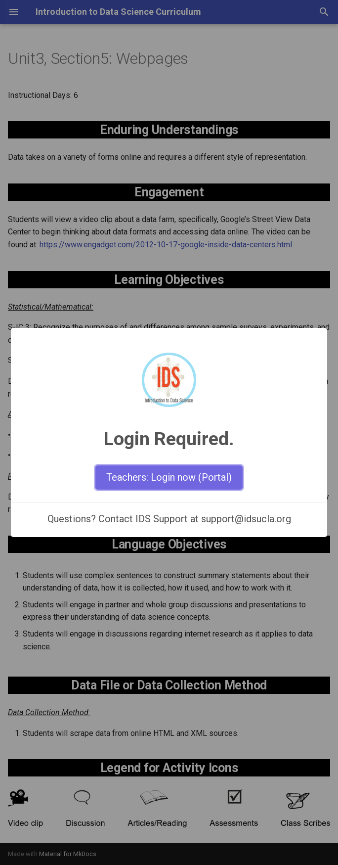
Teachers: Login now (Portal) (169, 477)
